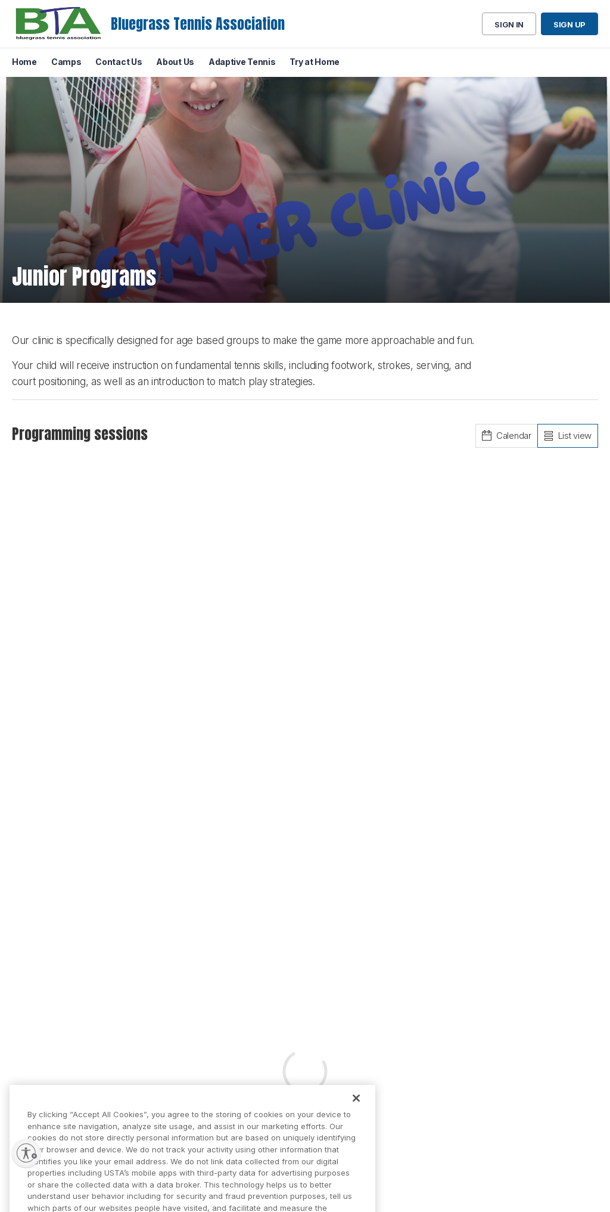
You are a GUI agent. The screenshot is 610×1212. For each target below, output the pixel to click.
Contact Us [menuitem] (118, 62)
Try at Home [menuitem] (315, 62)
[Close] (356, 1108)
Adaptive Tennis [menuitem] (242, 62)
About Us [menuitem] (175, 62)
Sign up (569, 24)
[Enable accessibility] (26, 1153)
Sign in (509, 24)
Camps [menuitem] (66, 62)
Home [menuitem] (24, 62)
